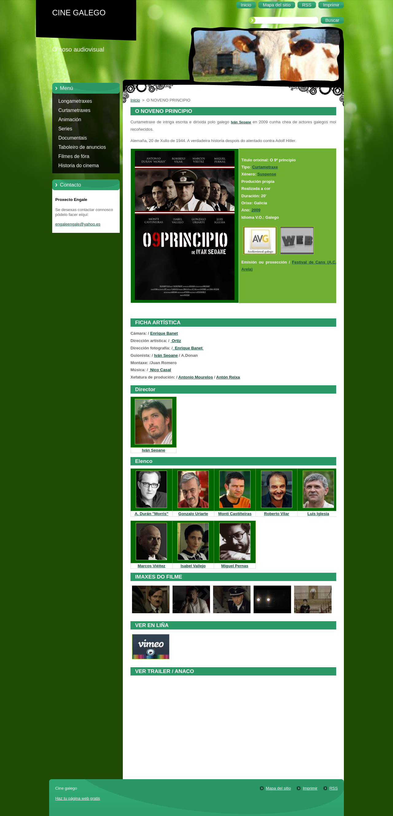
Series (65, 128)
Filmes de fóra (73, 156)
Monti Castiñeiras (234, 513)
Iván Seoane (241, 122)
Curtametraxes (74, 110)
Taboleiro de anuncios (82, 147)
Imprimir (310, 788)
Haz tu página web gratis (77, 798)
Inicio (135, 100)
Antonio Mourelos (195, 377)
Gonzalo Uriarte (193, 513)
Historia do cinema (78, 165)
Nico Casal (160, 370)
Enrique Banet (164, 333)
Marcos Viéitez (151, 566)
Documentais (72, 137)
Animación (69, 119)
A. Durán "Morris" (151, 513)
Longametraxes (75, 101)
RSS (333, 788)
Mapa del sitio (278, 788)
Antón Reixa (228, 377)
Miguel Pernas (234, 566)
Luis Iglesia (318, 513)
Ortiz (176, 340)
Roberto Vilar (276, 513)
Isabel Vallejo (193, 566)
